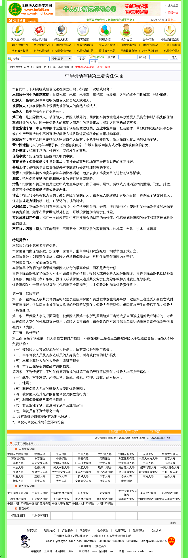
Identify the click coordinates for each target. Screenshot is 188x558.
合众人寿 (126, 476)
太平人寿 (61, 481)
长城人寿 (83, 476)
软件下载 (120, 530)
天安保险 (104, 458)
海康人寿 (18, 472)
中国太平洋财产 (61, 503)
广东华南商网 (40, 515)
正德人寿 (39, 476)
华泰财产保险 (126, 499)
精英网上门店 (150, 51)
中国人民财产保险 (18, 503)
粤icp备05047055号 (154, 541)
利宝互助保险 (126, 458)
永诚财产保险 (83, 499)
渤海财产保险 (18, 499)
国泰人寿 (170, 458)
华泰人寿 (104, 476)
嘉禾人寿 (61, 476)
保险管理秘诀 (129, 45)
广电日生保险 (83, 463)
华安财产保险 (105, 499)
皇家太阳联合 (170, 454)
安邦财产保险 (61, 499)
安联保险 (148, 454)
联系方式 (49, 530)
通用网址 (60, 551)
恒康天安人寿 (40, 472)
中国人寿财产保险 (170, 499)
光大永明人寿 (61, 467)
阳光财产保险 (40, 499)
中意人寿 (104, 463)
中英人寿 (148, 463)
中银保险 (61, 458)
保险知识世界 (85, 51)
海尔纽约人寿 (126, 467)
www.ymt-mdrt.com (139, 551)
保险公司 (41, 67)
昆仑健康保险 (126, 472)
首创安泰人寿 (40, 463)
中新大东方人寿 (148, 458)
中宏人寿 (83, 467)
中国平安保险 (40, 493)
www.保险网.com (102, 551)
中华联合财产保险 (61, 493)
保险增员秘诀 (63, 45)
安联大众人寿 (83, 481)
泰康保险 (126, 481)
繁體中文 (173, 12)
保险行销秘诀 (85, 45)
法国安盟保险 (126, 454)
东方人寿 (148, 476)
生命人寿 (170, 476)
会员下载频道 (172, 45)
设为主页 (173, 5)
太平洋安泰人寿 (61, 472)
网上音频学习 (42, 45)
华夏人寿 (18, 476)
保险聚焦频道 (63, 51)
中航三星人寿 (170, 472)
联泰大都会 (105, 467)
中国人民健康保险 (18, 454)
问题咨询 (85, 530)
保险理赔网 (18, 515)
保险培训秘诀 (150, 45)
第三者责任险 (61, 67)
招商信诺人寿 (148, 467)
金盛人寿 (39, 467)
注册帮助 (138, 530)
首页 (26, 67)
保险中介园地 (172, 51)
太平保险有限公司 (18, 493)
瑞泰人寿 (18, 463)
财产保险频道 (42, 51)
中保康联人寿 (126, 463)
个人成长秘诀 (107, 45)
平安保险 (61, 454)
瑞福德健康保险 (148, 472)
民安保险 (83, 458)
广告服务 (67, 530)
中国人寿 (83, 454)
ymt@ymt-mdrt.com (69, 541)
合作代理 (102, 530)
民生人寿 (39, 481)
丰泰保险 (39, 458)
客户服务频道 (20, 51)
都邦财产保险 (170, 493)
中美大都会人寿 (170, 467)
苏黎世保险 (18, 458)
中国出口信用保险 (40, 503)
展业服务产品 (107, 51)
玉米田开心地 (129, 51)
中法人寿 (18, 467)
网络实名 (36, 551)
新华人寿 (18, 481)
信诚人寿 (170, 463)
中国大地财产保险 (148, 499)
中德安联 (39, 454)
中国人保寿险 (61, 463)
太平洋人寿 (105, 454)
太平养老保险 (105, 472)
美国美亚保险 (148, 493)
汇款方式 (156, 530)
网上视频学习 (20, 45)
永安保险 (83, 493)
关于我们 (32, 530)
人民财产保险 (105, 503)
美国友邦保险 (83, 472)
